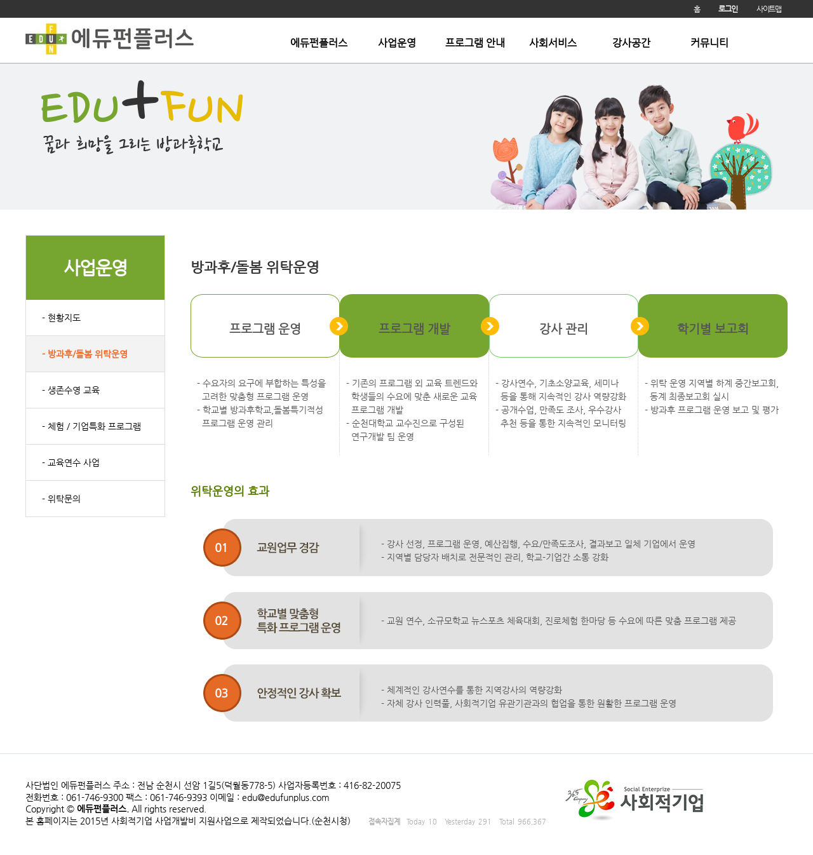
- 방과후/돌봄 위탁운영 (85, 354)
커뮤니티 (709, 43)
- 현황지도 (61, 318)
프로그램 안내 (475, 43)
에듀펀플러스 (318, 43)
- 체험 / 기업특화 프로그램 (91, 426)
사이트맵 (768, 8)
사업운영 (397, 43)
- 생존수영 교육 (71, 390)
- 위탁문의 (61, 499)
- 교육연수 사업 (71, 462)
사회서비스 (553, 43)
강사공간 (631, 43)
